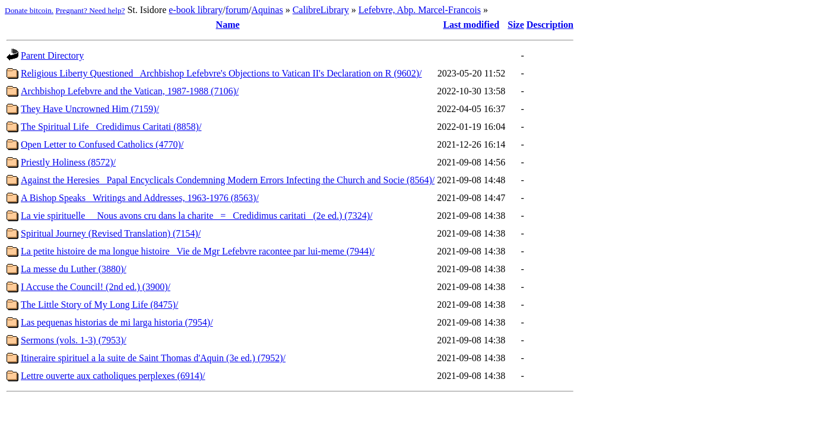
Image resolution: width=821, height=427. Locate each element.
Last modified (471, 25)
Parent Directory (52, 55)
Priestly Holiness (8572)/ (68, 162)
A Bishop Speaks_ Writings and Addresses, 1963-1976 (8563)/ (140, 198)
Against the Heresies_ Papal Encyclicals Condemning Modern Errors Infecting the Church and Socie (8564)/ (228, 180)
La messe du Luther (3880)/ (73, 269)
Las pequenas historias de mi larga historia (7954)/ (117, 322)
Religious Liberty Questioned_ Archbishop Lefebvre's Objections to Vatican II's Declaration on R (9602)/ (221, 73)
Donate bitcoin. (29, 10)
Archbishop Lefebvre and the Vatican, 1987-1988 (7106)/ (130, 91)
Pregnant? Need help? (90, 10)
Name (228, 25)
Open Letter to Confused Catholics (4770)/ (102, 144)
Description (550, 25)
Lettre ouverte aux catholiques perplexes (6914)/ (113, 376)
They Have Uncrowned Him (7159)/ (90, 109)
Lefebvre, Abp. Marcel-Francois (420, 10)
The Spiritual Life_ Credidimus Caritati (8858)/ (111, 127)
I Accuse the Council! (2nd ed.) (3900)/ (95, 287)
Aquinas (267, 10)
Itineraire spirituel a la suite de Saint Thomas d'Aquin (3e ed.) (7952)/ (153, 358)
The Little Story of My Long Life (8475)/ (99, 304)
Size (516, 25)
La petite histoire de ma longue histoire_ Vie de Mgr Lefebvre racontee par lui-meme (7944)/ (198, 251)
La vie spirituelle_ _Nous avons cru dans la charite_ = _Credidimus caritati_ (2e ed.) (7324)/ (196, 216)
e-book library (196, 10)
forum (237, 10)
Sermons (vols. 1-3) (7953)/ (73, 340)
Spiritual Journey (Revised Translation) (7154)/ (111, 233)
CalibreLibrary (321, 10)
